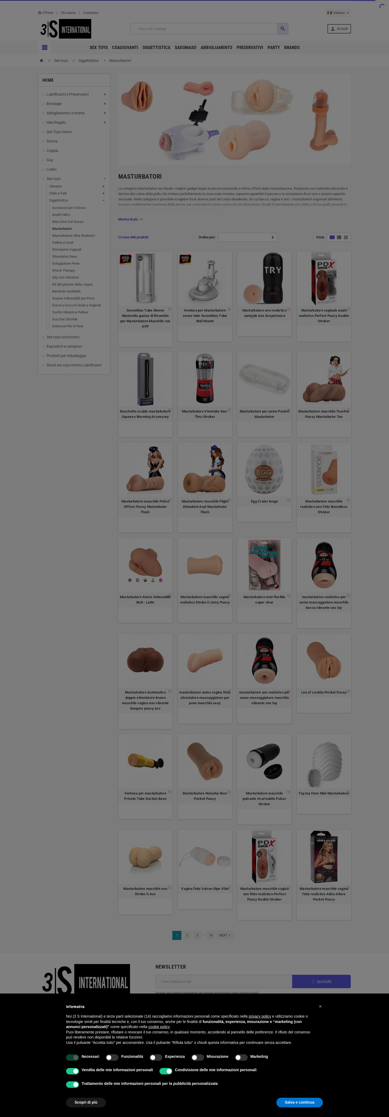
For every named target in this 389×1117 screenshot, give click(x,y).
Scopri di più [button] (86, 1102)
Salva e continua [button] (299, 1102)
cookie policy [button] (158, 1027)
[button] (320, 1006)
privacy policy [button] (260, 1016)
